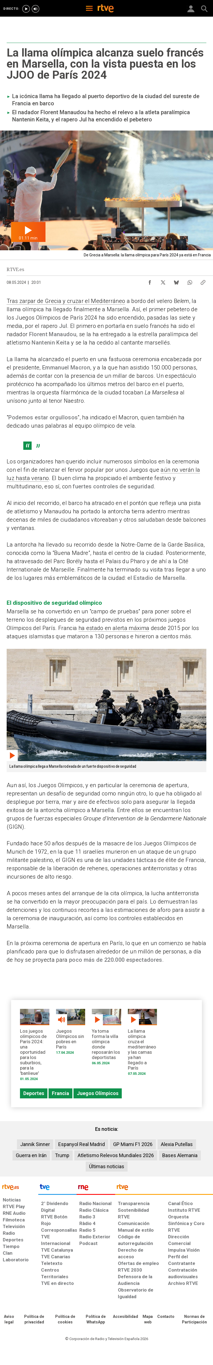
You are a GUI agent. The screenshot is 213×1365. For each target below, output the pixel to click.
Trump (62, 1155)
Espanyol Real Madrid (81, 1144)
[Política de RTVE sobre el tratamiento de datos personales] (34, 1319)
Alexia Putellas (177, 1144)
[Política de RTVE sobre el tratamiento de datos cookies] (65, 1319)
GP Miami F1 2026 (133, 1144)
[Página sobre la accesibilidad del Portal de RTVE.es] (125, 1317)
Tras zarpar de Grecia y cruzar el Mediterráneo (66, 301)
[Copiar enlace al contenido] (203, 281)
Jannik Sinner (35, 1144)
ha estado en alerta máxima (113, 628)
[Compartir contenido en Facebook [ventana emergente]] (149, 281)
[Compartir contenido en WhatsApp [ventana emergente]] (189, 281)
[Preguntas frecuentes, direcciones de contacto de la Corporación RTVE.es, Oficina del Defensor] (165, 1317)
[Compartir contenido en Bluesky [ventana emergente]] (176, 281)
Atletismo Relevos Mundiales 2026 (116, 1155)
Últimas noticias (106, 1166)
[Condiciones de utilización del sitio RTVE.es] (8, 1319)
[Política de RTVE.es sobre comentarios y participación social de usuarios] (194, 1319)
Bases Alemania (179, 1155)
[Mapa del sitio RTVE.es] (147, 1319)
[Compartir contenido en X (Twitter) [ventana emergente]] (163, 281)
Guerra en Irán (31, 1155)
